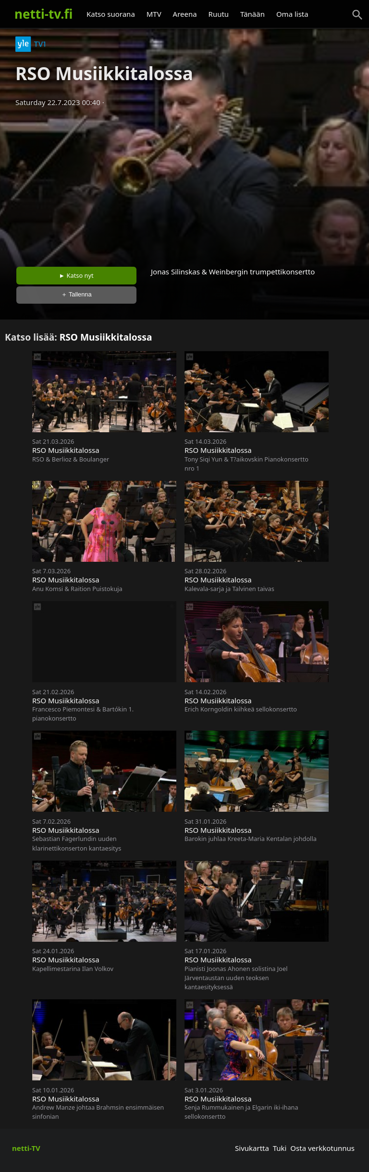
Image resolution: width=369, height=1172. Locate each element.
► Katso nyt (76, 275)
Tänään (252, 14)
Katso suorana (110, 14)
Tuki (280, 1148)
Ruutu (219, 14)
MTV (154, 14)
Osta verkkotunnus (322, 1148)
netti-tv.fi (43, 14)
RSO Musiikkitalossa (106, 337)
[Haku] (357, 14)
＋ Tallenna (76, 294)
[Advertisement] (184, 184)
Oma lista (292, 14)
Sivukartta (252, 1148)
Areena (185, 14)
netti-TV (26, 1148)
